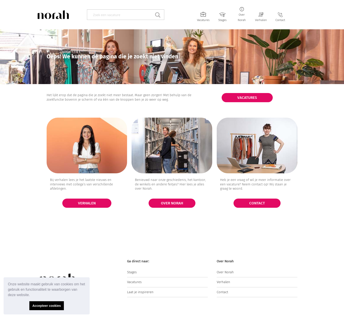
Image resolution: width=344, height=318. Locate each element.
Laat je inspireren (140, 292)
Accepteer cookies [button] (46, 305)
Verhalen (261, 20)
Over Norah (225, 272)
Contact (280, 20)
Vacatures (203, 20)
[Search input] (121, 14)
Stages (222, 20)
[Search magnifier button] (159, 15)
